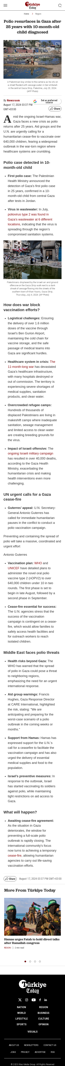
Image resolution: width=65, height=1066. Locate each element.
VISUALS (33, 1031)
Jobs (13, 1052)
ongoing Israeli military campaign (30, 453)
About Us (14, 1045)
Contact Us (50, 1045)
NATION (21, 1007)
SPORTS (22, 1024)
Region (38, 14)
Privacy (25, 1052)
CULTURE (43, 1019)
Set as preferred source (45, 101)
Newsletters (31, 1045)
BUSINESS (43, 1013)
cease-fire (14, 855)
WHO (38, 563)
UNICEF (13, 568)
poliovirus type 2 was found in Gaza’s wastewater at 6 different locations (30, 219)
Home (26, 14)
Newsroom (13, 100)
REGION (43, 1007)
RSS (53, 1052)
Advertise (40, 1052)
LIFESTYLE (21, 1019)
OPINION (43, 1024)
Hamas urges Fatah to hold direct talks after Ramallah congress (31, 941)
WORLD (21, 1013)
